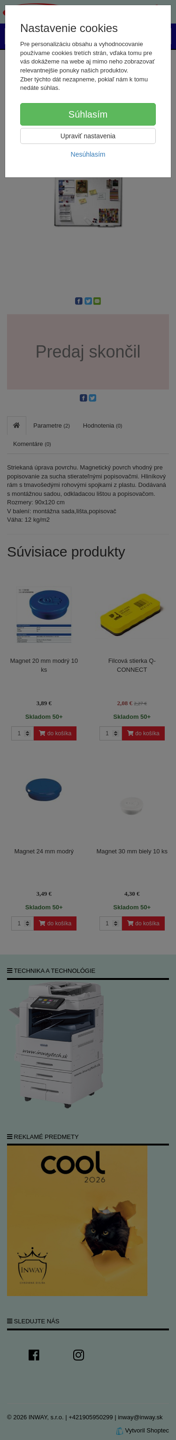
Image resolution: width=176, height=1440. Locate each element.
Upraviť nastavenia (88, 136)
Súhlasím (88, 114)
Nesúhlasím (88, 154)
